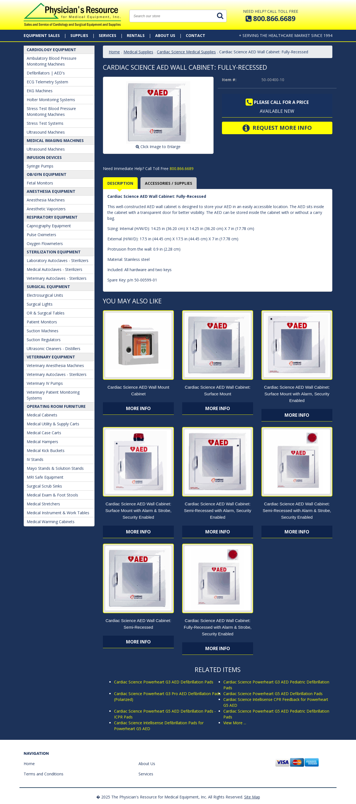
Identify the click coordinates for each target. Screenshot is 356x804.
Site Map (252, 797)
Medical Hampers (42, 441)
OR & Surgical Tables (46, 313)
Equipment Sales (42, 35)
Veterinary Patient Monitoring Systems (53, 395)
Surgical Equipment (48, 286)
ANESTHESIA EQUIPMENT (51, 191)
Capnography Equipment (49, 225)
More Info (138, 408)
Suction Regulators (44, 339)
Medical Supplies (138, 51)
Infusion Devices (44, 157)
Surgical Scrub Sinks (44, 486)
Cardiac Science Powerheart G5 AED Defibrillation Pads (273, 693)
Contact (195, 35)
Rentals (136, 35)
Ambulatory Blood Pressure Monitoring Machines (51, 61)
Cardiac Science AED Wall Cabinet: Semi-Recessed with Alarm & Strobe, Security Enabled (297, 510)
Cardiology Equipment (51, 49)
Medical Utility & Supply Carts (53, 423)
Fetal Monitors (40, 183)
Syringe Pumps (40, 166)
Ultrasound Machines (46, 132)
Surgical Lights (40, 304)
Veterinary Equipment (51, 356)
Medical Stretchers (43, 503)
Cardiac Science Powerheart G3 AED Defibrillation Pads (163, 682)
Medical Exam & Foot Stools (52, 495)
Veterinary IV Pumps (45, 383)
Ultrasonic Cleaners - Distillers (53, 348)
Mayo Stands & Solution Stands (55, 468)
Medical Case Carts (44, 432)
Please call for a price (277, 102)
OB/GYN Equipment (46, 174)
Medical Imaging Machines (55, 140)
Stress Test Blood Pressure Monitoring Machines (51, 111)
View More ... (234, 722)
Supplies (79, 35)
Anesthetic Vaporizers (46, 208)
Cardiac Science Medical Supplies (186, 51)
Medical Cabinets (42, 415)
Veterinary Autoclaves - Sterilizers (56, 278)
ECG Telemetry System (47, 81)
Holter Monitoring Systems (51, 99)
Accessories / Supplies (168, 183)
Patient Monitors (42, 321)
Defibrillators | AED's (46, 73)
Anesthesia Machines (46, 200)
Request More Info (277, 128)
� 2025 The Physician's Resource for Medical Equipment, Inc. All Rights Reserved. (169, 797)
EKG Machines (40, 90)
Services (107, 35)
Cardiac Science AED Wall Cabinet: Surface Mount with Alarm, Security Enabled (297, 394)
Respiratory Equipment (52, 217)
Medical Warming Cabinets (51, 521)
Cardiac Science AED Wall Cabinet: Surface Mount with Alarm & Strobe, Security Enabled (138, 510)
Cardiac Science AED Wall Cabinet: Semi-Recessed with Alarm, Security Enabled (217, 510)
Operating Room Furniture (56, 406)
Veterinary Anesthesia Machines (55, 365)
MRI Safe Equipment (45, 477)
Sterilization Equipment (54, 251)
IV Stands (35, 459)
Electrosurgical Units (45, 295)
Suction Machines (42, 330)
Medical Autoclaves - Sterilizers (54, 269)
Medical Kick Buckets (46, 450)
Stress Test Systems (45, 123)
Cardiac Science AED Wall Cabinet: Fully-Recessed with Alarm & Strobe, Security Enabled (217, 627)
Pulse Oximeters (41, 234)
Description (120, 183)
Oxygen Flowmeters (45, 243)
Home (114, 51)
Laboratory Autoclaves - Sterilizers (57, 260)
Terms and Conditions (43, 773)
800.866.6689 (181, 168)
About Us (165, 35)
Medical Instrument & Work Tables (58, 512)
